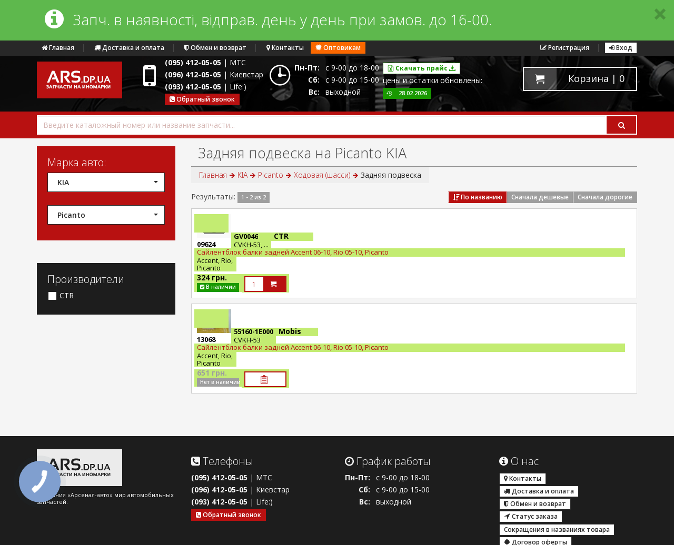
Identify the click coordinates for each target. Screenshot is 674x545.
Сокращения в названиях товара (557, 529)
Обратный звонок (202, 99)
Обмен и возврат (215, 47)
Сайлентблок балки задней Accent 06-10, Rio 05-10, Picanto (293, 252)
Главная (58, 47)
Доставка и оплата (129, 47)
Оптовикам (338, 47)
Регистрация (564, 47)
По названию (477, 197)
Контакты (285, 47)
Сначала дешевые (540, 197)
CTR (60, 295)
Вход (620, 47)
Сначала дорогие (605, 197)
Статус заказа (531, 516)
